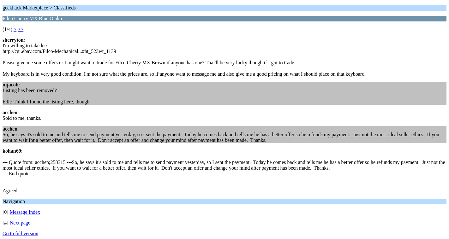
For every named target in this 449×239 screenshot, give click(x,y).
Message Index (25, 212)
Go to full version (20, 233)
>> (20, 29)
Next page (20, 222)
